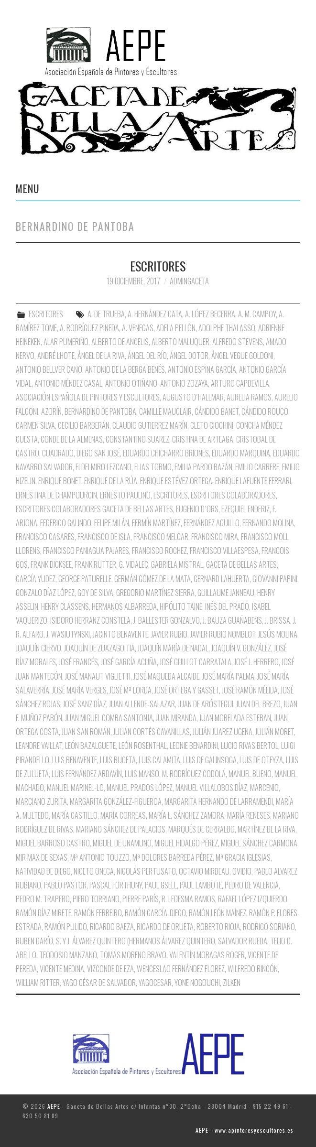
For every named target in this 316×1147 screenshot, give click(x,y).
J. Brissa (277, 620)
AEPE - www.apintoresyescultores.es (245, 1130)
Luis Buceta (118, 760)
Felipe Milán (111, 523)
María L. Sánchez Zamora (186, 815)
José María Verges (79, 690)
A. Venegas (137, 328)
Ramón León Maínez (217, 913)
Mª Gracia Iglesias (243, 857)
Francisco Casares (45, 536)
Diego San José (98, 453)
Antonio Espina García (202, 369)
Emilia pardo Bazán (203, 467)
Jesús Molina (277, 634)
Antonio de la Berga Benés (125, 369)
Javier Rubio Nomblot (222, 634)
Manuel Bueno (250, 773)
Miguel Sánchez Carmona (259, 843)
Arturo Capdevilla (240, 383)
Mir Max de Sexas (41, 857)
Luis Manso (142, 773)
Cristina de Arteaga (202, 439)
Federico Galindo (65, 523)
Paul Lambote (201, 885)
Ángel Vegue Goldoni (242, 355)
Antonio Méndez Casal (68, 383)
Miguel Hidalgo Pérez (186, 843)
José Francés (78, 662)
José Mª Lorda (130, 690)
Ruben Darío (34, 941)
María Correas (123, 815)
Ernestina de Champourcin (56, 495)
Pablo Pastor (65, 885)
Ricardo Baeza (112, 926)
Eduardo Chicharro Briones (166, 453)
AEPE (53, 1106)
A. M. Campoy (257, 314)
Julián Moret (274, 731)
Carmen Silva (35, 425)
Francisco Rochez (159, 550)
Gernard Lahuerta (222, 578)
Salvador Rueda (242, 941)
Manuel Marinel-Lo (75, 787)
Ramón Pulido (65, 926)
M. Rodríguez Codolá (194, 773)
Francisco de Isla (104, 536)
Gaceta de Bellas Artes (241, 564)
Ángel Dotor (189, 355)
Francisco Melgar (160, 536)
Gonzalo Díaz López (45, 592)
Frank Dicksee (51, 564)
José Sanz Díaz (84, 704)
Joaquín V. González (241, 648)
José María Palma (228, 676)
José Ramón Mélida (250, 690)
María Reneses (248, 815)
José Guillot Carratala (195, 662)
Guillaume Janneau (225, 592)
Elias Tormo (153, 467)
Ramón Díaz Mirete (43, 913)
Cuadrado (58, 453)
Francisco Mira (214, 536)
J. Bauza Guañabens (232, 620)
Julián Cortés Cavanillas (151, 731)
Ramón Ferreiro (98, 913)
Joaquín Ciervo (38, 648)
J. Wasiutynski (68, 634)
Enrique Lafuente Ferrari (253, 481)
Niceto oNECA (94, 871)
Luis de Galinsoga (210, 760)
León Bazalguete (90, 745)
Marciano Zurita (41, 801)
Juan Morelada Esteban (235, 718)
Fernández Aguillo (212, 523)
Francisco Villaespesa (224, 550)
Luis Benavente (74, 760)
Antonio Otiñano (131, 383)
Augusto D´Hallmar (193, 397)
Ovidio (241, 871)
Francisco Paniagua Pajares (86, 550)
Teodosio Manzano (68, 955)
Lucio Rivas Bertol (249, 745)
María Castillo (75, 815)
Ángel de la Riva (101, 355)
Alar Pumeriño (66, 341)
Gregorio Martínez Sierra (155, 592)
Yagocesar (155, 982)
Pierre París (140, 899)
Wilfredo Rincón (253, 968)
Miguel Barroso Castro (53, 843)
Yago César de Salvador (99, 982)
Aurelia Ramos (249, 397)
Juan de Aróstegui (205, 704)
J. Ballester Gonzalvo (166, 620)
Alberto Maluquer (180, 341)
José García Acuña (129, 662)
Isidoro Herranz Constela (90, 620)
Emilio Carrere (257, 467)
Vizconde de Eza (110, 968)
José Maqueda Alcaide (166, 676)
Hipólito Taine (181, 606)
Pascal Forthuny (115, 885)
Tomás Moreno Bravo (133, 955)
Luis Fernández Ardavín (87, 773)
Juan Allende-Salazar (142, 704)
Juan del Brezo (258, 704)
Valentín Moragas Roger (207, 955)
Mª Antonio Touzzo (100, 857)
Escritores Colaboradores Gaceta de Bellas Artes (94, 509)
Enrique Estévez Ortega (176, 481)
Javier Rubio (169, 634)
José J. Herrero (256, 662)
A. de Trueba (106, 314)
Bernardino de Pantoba (100, 411)
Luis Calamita (159, 760)
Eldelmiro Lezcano (103, 467)
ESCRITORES (157, 266)
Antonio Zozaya (184, 383)
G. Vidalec (133, 564)
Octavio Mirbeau (204, 871)
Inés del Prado (227, 606)
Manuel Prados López (140, 787)
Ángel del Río (147, 355)
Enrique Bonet (59, 481)
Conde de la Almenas (72, 439)
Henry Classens (65, 606)
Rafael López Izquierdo (252, 899)
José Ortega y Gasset (186, 690)
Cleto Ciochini (211, 425)
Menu (28, 188)
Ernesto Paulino (125, 495)
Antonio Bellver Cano (49, 369)
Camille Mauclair (165, 411)
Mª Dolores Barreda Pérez (172, 857)
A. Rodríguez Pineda (89, 328)
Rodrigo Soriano (269, 926)
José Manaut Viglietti (98, 676)
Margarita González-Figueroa (116, 801)
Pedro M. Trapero (43, 899)
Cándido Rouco (264, 411)
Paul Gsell (161, 885)
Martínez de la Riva (266, 829)
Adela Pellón (176, 328)
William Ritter (38, 982)
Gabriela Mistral (177, 564)
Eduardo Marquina (241, 453)
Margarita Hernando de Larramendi (218, 801)
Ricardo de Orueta (165, 926)
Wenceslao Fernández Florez (181, 968)
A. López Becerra (210, 314)
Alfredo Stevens (237, 341)
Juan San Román (86, 731)
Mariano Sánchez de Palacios (120, 829)
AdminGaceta (189, 281)
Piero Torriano (96, 899)
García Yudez (35, 578)
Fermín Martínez (156, 523)
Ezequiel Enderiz (245, 509)
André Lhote (56, 355)
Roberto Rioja (218, 926)
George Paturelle (84, 578)
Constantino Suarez (137, 439)
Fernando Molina (268, 523)
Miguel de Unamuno (122, 843)
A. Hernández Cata (155, 314)
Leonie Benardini (194, 745)
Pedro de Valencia (252, 885)
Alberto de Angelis (120, 341)
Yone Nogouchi (197, 982)
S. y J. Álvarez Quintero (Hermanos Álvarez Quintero (135, 941)
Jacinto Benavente (120, 634)
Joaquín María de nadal (173, 648)
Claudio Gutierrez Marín (149, 425)
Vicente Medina (62, 968)
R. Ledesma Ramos (188, 899)
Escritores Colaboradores (233, 495)
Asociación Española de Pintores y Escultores (88, 397)
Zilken (231, 982)
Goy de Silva (95, 592)
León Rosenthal (143, 745)
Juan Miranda (176, 718)
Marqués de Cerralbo (201, 829)
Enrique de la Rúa (110, 481)
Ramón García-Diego (155, 913)
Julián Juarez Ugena (222, 731)
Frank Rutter (95, 564)
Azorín (51, 411)
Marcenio (264, 787)
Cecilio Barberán (83, 425)
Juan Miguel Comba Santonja (109, 718)
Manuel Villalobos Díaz (211, 787)
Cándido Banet (217, 411)
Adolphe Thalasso (226, 328)
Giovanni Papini (274, 578)
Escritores (170, 495)
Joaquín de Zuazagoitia (99, 648)
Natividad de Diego (43, 871)
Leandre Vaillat (39, 745)
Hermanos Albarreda (124, 606)
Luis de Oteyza (261, 760)
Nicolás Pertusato (146, 871)
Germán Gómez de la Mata (152, 578)
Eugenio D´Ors (197, 509)
